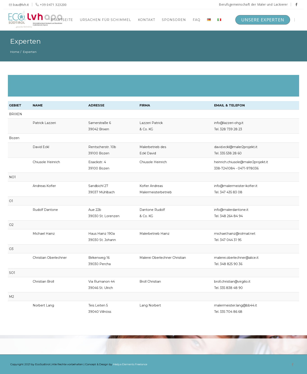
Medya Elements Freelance (130, 364)
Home (14, 52)
